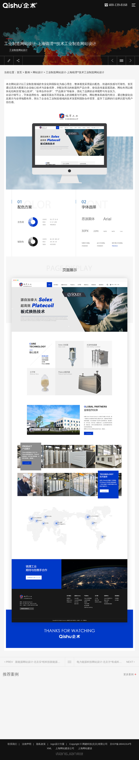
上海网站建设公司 (64, 748)
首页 (19, 72)
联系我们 (12, 744)
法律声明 (26, 744)
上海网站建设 (85, 748)
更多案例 (128, 675)
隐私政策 (41, 744)
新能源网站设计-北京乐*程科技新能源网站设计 (38, 662)
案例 (27, 72)
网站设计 (38, 72)
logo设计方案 (57, 744)
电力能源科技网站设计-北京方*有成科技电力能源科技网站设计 (100, 662)
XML (49, 748)
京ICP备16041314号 (120, 744)
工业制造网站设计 (32, 50)
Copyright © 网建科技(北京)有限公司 (88, 744)
